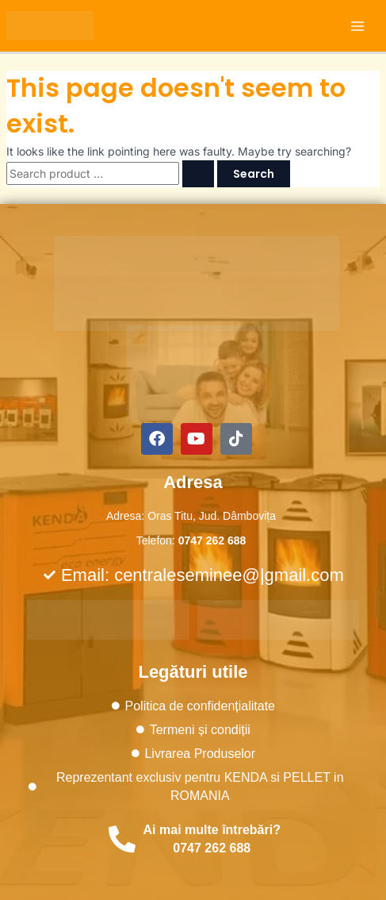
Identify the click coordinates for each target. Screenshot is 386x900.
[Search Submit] (198, 173)
